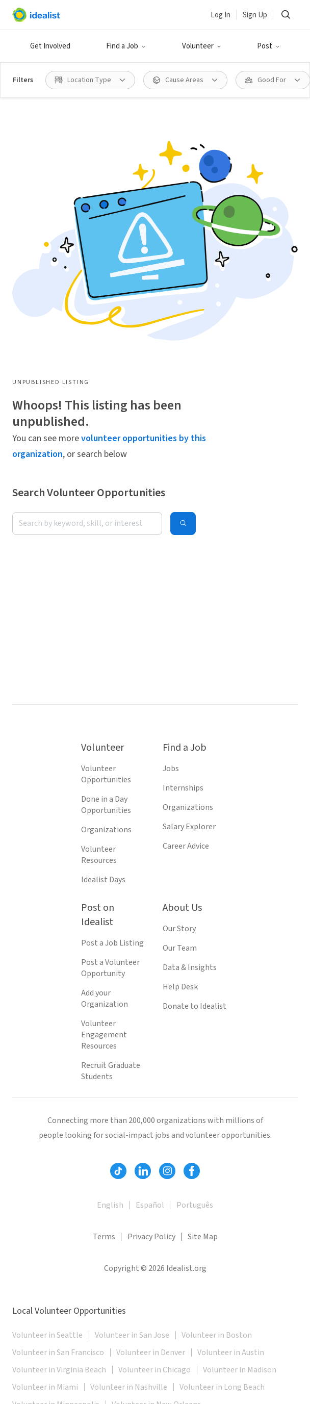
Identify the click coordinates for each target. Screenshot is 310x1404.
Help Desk (180, 986)
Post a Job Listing (112, 943)
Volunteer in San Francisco (58, 1352)
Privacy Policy (151, 1236)
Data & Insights (190, 967)
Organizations (106, 829)
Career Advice (186, 846)
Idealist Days (103, 879)
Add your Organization (104, 998)
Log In (220, 15)
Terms (104, 1236)
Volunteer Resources (99, 855)
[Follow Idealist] (118, 1171)
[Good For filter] (273, 80)
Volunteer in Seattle (47, 1335)
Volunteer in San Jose (132, 1335)
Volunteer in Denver (150, 1352)
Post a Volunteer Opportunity (110, 968)
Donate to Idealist (194, 1006)
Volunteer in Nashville (128, 1387)
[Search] (285, 14)
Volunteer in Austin (230, 1352)
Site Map (203, 1236)
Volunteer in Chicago (154, 1369)
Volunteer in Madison (239, 1369)
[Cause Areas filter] (185, 80)
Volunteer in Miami (45, 1387)
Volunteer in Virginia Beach (59, 1369)
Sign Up (255, 15)
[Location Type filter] (90, 80)
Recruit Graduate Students (110, 1071)
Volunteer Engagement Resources (104, 1035)
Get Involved (50, 46)
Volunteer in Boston (217, 1335)
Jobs (171, 768)
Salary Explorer (189, 826)
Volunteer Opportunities (106, 774)
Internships (183, 788)
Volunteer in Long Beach (222, 1387)
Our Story (179, 928)
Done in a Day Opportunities (106, 805)
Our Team (180, 948)
